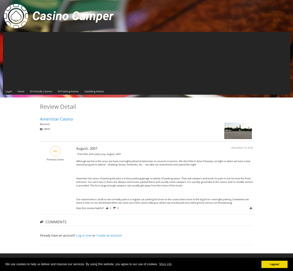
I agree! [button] (274, 264)
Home (21, 91)
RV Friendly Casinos (41, 91)
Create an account (109, 235)
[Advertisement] (146, 60)
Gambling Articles (94, 91)
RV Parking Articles (68, 91)
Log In (9, 91)
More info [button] (165, 264)
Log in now (84, 235)
